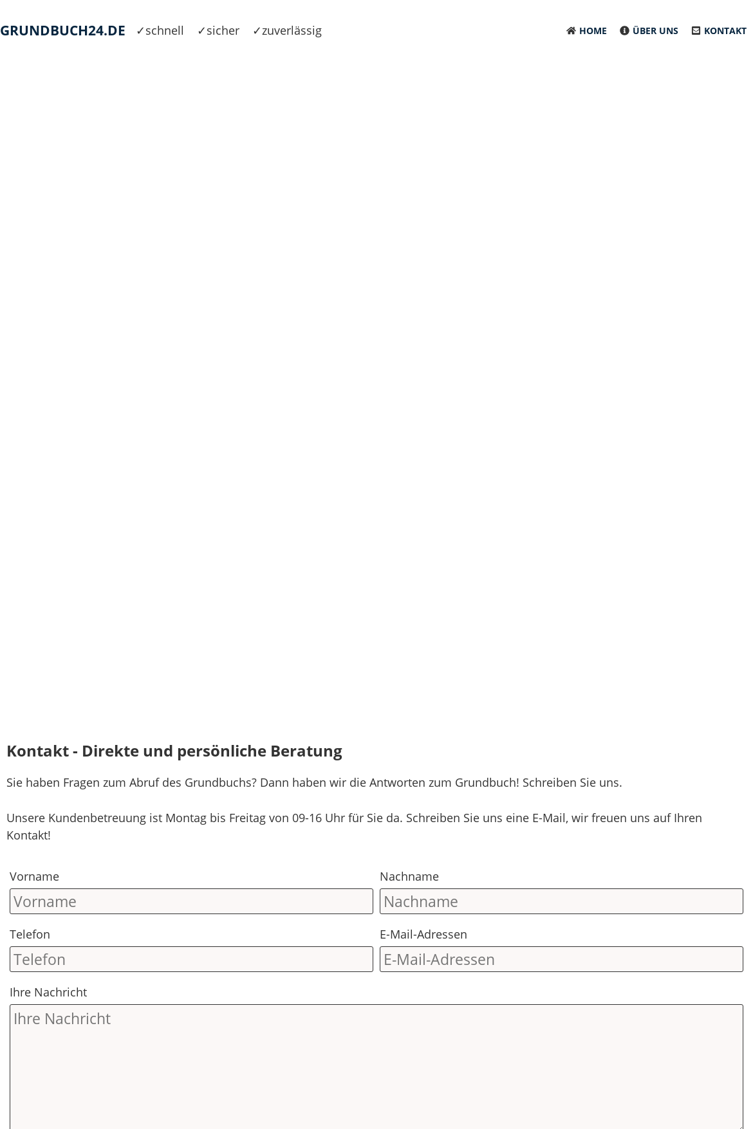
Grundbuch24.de (63, 30)
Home (593, 30)
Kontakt (725, 30)
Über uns (655, 30)
